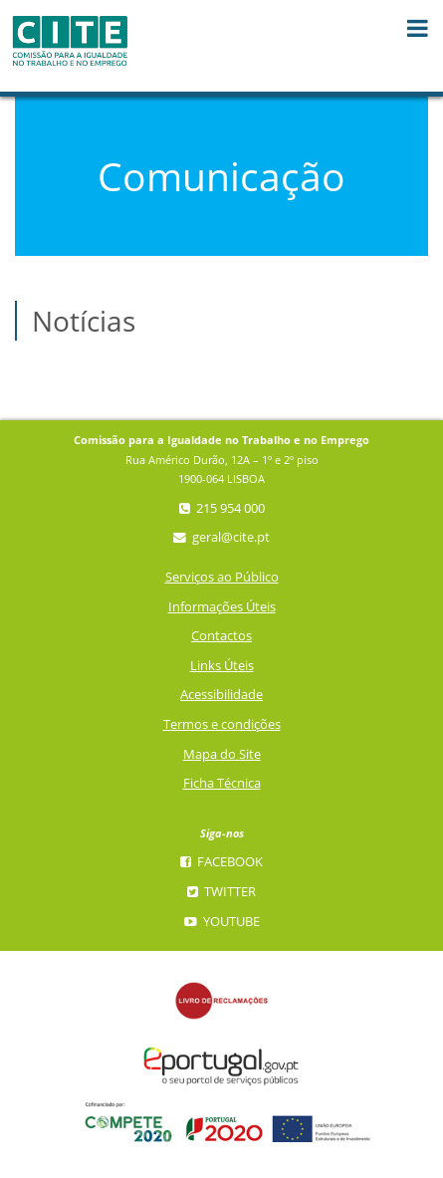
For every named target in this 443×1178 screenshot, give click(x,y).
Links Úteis (222, 665)
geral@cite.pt (221, 537)
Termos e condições (222, 724)
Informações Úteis (222, 606)
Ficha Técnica (222, 783)
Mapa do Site (222, 754)
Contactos (221, 635)
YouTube (222, 921)
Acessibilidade (221, 694)
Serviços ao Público (222, 577)
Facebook (221, 861)
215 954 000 (222, 508)
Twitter (221, 891)
